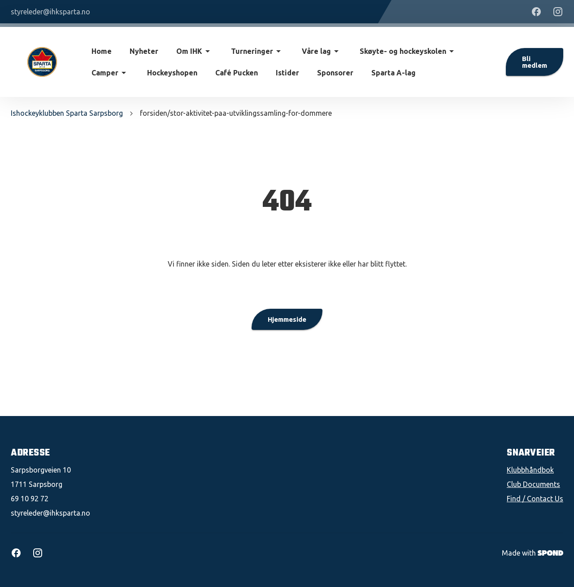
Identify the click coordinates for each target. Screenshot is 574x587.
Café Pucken (236, 73)
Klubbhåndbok (530, 470)
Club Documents (533, 484)
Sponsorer (335, 73)
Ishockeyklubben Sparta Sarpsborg (67, 113)
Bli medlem (534, 62)
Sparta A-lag (393, 73)
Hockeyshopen (172, 73)
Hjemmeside (287, 319)
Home (101, 51)
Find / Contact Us (535, 499)
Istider (287, 73)
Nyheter (144, 51)
